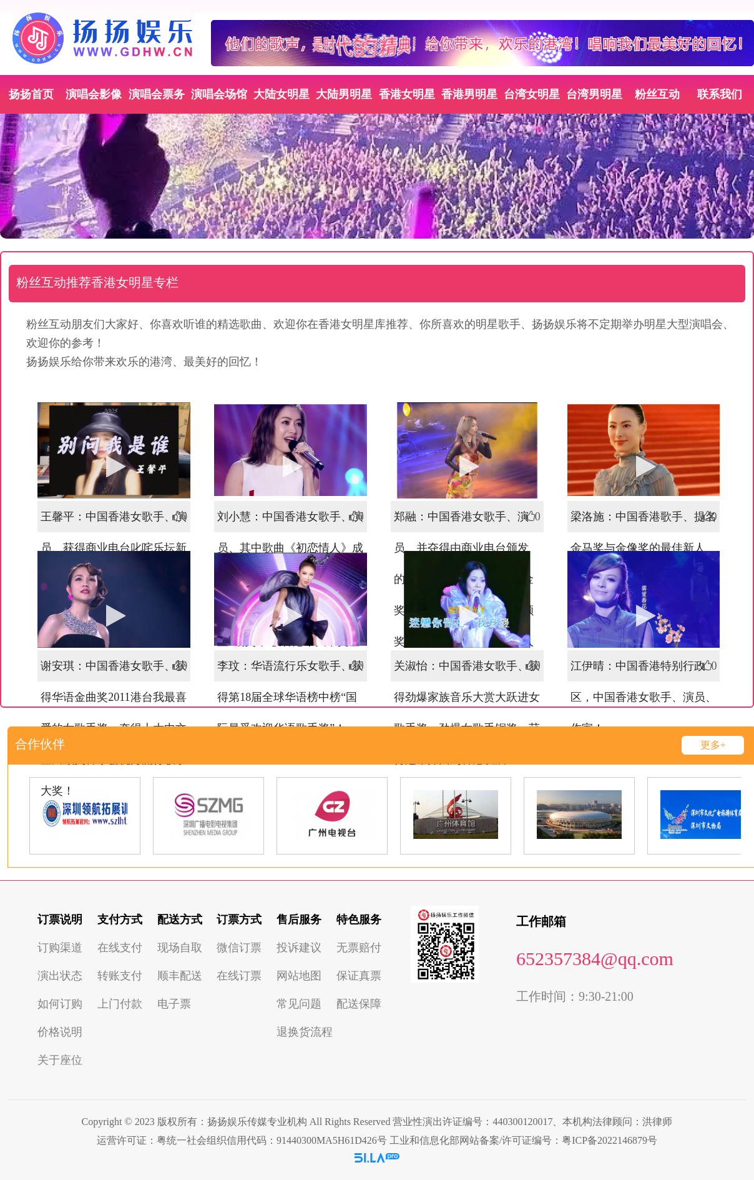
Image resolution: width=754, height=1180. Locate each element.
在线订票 (239, 975)
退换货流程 (305, 1032)
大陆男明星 (344, 94)
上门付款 (119, 1004)
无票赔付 (358, 947)
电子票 (174, 1004)
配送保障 (358, 1004)
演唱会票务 (157, 94)
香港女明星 (407, 94)
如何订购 (59, 1004)
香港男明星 (469, 94)
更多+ (713, 745)
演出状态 (59, 975)
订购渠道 (59, 947)
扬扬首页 (31, 94)
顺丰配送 (179, 975)
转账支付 (119, 975)
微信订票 (239, 947)
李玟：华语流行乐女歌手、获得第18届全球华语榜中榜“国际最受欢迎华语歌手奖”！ (290, 697)
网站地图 (299, 975)
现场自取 (179, 947)
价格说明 (59, 1032)
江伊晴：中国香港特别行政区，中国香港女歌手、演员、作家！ (643, 697)
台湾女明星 (532, 94)
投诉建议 (299, 947)
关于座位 (59, 1060)
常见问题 (299, 1004)
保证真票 (358, 975)
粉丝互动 (657, 94)
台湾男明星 (594, 94)
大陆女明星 (281, 94)
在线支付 (119, 947)
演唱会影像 (94, 94)
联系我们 (719, 94)
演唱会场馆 (219, 94)
